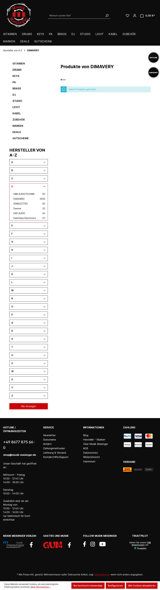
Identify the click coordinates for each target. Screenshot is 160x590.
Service (48, 427)
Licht (16, 107)
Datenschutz (90, 452)
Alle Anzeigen (28, 406)
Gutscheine (20, 138)
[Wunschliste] (127, 16)
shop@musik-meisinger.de (19, 454)
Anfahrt (47, 443)
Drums (17, 69)
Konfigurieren (115, 585)
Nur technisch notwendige (87, 585)
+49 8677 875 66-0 (19, 445)
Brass (16, 88)
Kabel (16, 113)
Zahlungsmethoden (54, 448)
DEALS (16, 132)
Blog (85, 435)
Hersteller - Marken (94, 439)
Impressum (89, 461)
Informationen (93, 427)
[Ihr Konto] (134, 16)
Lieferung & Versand (54, 452)
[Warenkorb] (147, 16)
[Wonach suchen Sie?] (75, 15)
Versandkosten (102, 574)
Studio (17, 100)
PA (14, 82)
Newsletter (49, 435)
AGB (85, 448)
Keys (15, 76)
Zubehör (18, 119)
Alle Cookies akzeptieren (141, 585)
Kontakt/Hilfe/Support (55, 457)
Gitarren (18, 63)
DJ (14, 94)
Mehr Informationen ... (41, 587)
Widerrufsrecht (91, 457)
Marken (17, 125)
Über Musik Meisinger (95, 443)
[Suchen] (106, 15)
